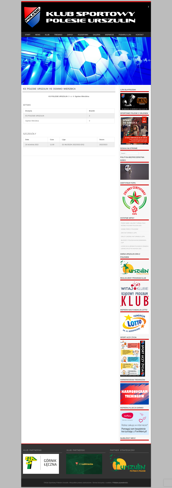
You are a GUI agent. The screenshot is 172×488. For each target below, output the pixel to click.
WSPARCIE (109, 35)
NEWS (37, 35)
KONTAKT (140, 35)
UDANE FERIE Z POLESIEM (129, 229)
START (27, 35)
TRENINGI (58, 35)
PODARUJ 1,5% (125, 35)
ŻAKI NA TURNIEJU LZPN (129, 233)
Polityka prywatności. (120, 483)
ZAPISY (70, 35)
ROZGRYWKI (83, 35)
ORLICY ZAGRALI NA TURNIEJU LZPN (133, 236)
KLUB (47, 35)
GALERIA (96, 35)
